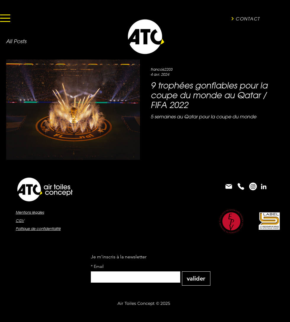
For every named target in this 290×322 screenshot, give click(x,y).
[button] (5, 18)
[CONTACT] (245, 19)
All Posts (16, 41)
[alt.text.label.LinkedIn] (264, 186)
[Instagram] (253, 186)
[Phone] (241, 186)
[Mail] (229, 186)
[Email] (133, 277)
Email (97, 266)
